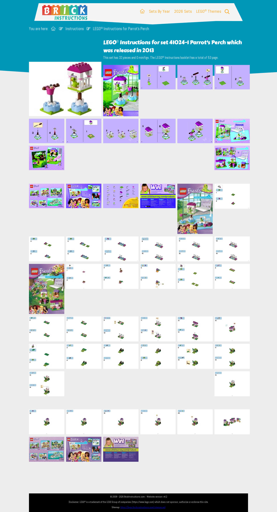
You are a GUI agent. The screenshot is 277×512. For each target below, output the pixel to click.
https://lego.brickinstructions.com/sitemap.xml (143, 507)
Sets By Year (159, 11)
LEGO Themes (208, 11)
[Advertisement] (140, 163)
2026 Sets (183, 11)
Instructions (75, 28)
